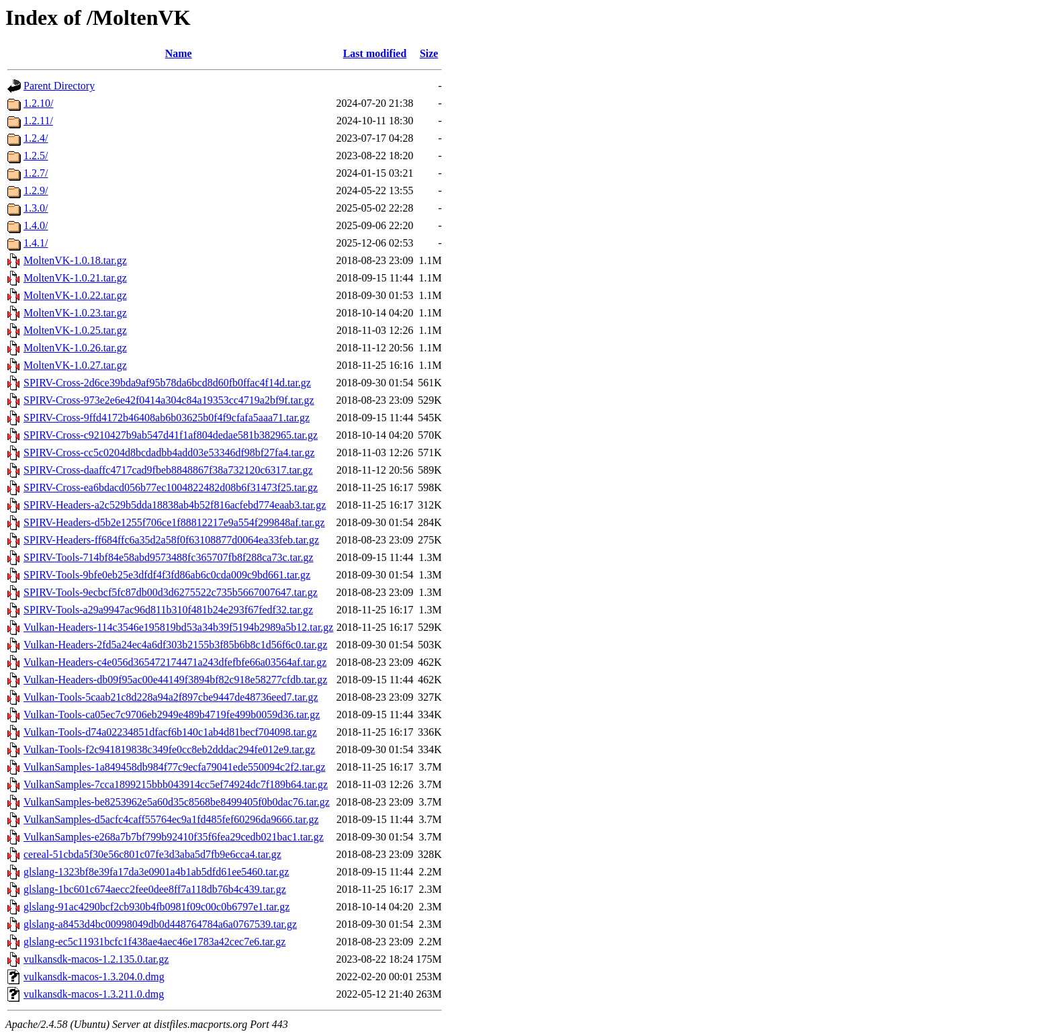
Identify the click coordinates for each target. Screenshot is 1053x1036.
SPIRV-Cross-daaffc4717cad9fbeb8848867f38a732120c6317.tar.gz (168, 470)
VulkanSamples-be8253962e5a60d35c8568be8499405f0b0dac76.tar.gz (177, 802)
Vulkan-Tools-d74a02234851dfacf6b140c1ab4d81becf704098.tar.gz (170, 732)
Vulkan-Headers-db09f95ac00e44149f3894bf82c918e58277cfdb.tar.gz (175, 679)
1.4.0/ (36, 225)
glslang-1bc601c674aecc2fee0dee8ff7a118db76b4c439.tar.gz (155, 889)
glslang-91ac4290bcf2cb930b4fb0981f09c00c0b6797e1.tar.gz (156, 906)
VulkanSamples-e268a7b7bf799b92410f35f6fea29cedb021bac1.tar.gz (174, 837)
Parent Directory (59, 85)
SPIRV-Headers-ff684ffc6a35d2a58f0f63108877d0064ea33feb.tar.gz (171, 540)
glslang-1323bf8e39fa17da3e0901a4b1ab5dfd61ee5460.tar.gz (156, 871)
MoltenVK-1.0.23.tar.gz (75, 312)
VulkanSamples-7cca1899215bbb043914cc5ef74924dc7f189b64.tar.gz (176, 784)
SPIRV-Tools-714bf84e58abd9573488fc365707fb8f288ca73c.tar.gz (169, 557)
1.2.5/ (36, 155)
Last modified (375, 53)
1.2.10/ (38, 103)
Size (429, 53)
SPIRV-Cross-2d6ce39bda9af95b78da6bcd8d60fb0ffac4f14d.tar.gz (167, 382)
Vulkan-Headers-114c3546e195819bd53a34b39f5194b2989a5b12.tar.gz (178, 627)
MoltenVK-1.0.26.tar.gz (75, 347)
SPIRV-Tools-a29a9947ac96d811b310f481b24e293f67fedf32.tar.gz (168, 609)
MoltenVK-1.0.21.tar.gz (75, 278)
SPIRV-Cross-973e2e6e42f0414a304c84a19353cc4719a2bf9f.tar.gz (169, 400)
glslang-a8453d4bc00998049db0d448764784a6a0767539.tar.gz (160, 924)
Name (178, 53)
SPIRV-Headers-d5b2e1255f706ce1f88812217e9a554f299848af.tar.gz (174, 522)
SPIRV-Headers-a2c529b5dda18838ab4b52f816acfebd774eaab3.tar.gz (175, 505)
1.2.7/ (36, 173)
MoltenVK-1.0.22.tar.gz (75, 295)
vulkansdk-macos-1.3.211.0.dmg (94, 994)
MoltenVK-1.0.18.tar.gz (75, 260)
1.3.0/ (36, 208)
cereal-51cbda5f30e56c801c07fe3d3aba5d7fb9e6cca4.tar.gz (152, 854)
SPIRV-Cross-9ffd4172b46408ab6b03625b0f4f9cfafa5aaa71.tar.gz (167, 417)
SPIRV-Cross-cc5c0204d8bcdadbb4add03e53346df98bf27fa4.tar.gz (169, 452)
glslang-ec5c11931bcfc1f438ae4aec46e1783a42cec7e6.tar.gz (154, 941)
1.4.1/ (36, 243)
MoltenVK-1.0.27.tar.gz (75, 365)
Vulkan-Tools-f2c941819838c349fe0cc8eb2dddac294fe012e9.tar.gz (169, 749)
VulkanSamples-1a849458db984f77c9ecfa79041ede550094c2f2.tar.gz (175, 767)
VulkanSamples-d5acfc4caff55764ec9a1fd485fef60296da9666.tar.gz (171, 819)
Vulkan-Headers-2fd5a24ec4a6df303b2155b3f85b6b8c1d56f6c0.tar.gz (175, 644)
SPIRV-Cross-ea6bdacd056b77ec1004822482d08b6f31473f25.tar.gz (171, 487)
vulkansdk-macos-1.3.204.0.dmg (94, 976)
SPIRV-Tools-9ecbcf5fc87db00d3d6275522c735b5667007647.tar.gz (171, 592)
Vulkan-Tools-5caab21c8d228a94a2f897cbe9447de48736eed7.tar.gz (171, 697)
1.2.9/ (36, 190)
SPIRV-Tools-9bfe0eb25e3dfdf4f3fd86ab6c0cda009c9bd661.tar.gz (167, 574)
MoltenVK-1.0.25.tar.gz (75, 330)
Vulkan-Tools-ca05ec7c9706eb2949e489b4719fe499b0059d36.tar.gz (172, 714)
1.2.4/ (36, 138)
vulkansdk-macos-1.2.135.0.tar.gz (96, 959)
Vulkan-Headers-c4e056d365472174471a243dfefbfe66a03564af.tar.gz (175, 662)
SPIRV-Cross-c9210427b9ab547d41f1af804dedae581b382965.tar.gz (171, 435)
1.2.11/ (38, 120)
